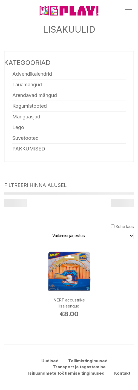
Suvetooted (25, 138)
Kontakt (122, 373)
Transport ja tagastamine (79, 366)
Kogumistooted (29, 106)
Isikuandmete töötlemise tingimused (66, 373)
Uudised (50, 360)
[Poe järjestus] (92, 236)
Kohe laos (125, 226)
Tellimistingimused (88, 360)
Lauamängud (27, 84)
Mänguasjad (26, 116)
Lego (18, 127)
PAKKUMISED (28, 149)
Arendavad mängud (34, 95)
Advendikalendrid (32, 74)
